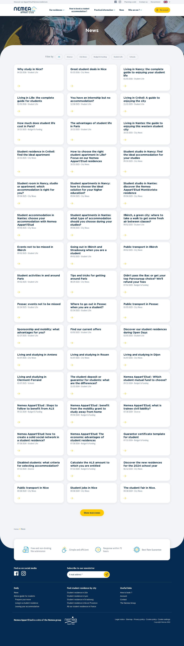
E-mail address (75, 580)
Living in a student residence (26, 608)
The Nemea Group (128, 608)
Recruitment (155, 2)
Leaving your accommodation (26, 612)
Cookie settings (164, 624)
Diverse (68, 57)
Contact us (143, 2)
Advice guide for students (24, 601)
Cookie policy (151, 624)
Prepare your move (22, 605)
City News (82, 57)
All (57, 57)
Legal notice (120, 624)
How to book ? (126, 598)
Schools (135, 57)
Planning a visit (130, 2)
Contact (123, 605)
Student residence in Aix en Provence (82, 608)
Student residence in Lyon (77, 601)
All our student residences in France (81, 612)
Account (123, 601)
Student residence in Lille (77, 598)
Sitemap (129, 624)
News (23, 534)
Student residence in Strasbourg (80, 605)
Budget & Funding (100, 57)
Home (16, 534)
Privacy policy (139, 624)
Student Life (119, 57)
